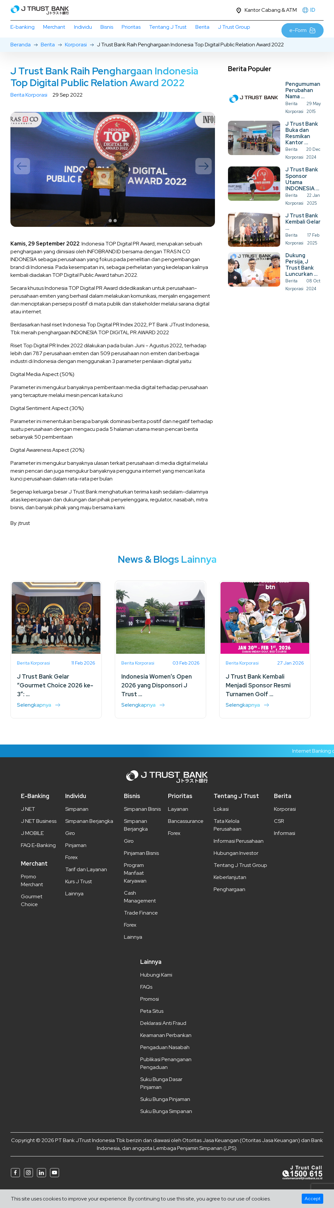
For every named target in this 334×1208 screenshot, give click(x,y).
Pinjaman (75, 859)
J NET (28, 823)
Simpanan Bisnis (142, 823)
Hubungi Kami (156, 988)
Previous (22, 180)
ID (312, 10)
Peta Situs (151, 1025)
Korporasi (76, 58)
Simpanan (76, 823)
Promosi (149, 1013)
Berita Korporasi (28, 108)
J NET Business (38, 835)
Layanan (178, 823)
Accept (312, 1198)
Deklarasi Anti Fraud (163, 1037)
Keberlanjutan (230, 891)
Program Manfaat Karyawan (135, 887)
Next (203, 180)
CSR (279, 835)
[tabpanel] (112, 183)
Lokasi (221, 823)
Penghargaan (229, 903)
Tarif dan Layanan (86, 883)
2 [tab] (115, 234)
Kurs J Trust (78, 895)
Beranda (20, 58)
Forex (71, 871)
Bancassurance (186, 835)
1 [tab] (110, 234)
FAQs (146, 1000)
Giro (70, 847)
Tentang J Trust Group (240, 879)
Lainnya (74, 907)
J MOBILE (32, 847)
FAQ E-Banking (38, 859)
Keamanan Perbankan (165, 1049)
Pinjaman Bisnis (141, 867)
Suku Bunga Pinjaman (165, 1113)
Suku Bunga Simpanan (166, 1125)
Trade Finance (141, 926)
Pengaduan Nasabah (165, 1061)
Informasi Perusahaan (239, 855)
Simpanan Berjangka (89, 835)
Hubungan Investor (236, 867)
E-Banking (35, 810)
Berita (48, 58)
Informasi (284, 847)
